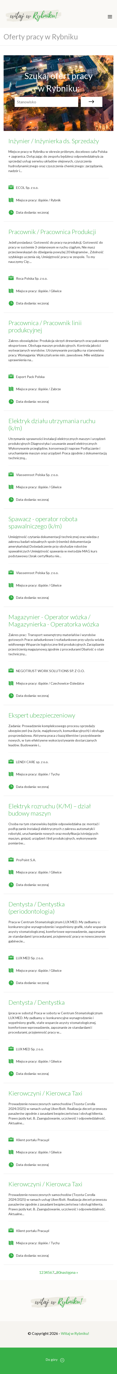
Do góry (55, 1359)
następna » (69, 1272)
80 (58, 1272)
